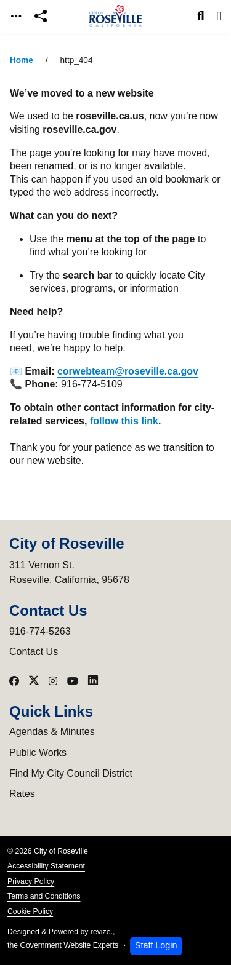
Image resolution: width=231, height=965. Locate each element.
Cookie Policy (30, 911)
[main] (115, 499)
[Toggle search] (201, 16)
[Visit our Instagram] (53, 680)
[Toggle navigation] (16, 16)
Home (21, 60)
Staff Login (156, 945)
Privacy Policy (30, 881)
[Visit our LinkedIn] (93, 680)
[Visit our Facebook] (14, 680)
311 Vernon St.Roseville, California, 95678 (69, 572)
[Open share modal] (41, 16)
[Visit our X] (34, 680)
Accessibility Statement (46, 866)
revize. (102, 931)
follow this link (124, 421)
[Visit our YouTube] (72, 680)
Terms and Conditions (43, 896)
